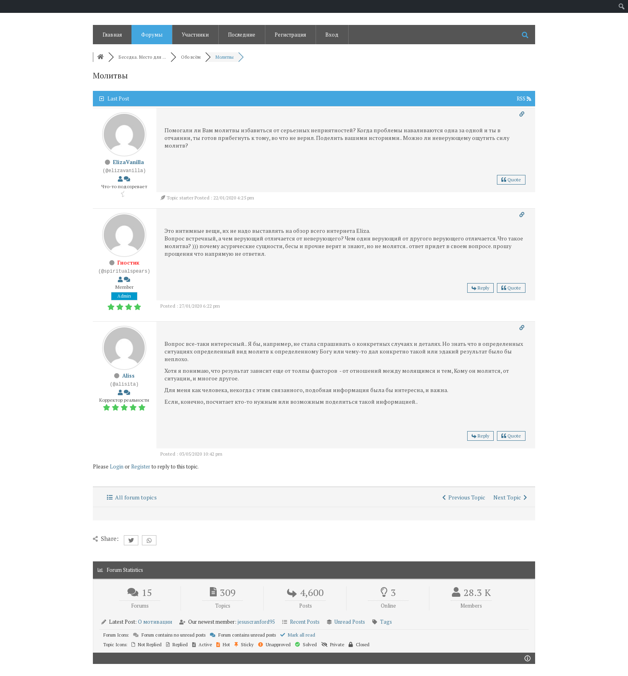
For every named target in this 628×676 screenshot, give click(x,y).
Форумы (151, 34)
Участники (195, 34)
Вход (332, 34)
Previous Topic (463, 497)
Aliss (128, 375)
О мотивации (155, 621)
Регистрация (290, 34)
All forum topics (132, 497)
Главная (112, 34)
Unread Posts (350, 621)
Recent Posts (305, 621)
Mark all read (297, 635)
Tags (386, 621)
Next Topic (510, 497)
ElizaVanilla (128, 162)
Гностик (128, 262)
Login (116, 466)
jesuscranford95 (256, 621)
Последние (241, 34)
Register (140, 466)
